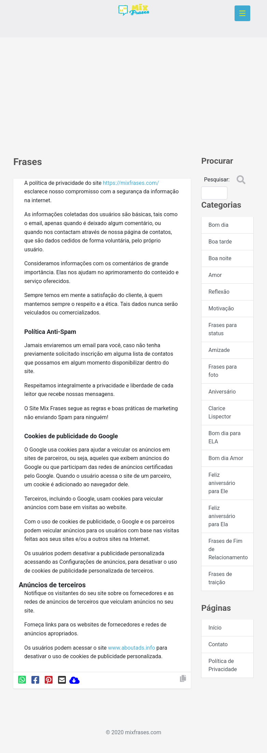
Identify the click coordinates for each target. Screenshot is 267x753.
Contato (218, 644)
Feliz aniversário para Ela (221, 516)
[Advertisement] (133, 93)
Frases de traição (220, 578)
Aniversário (222, 391)
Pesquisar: (216, 179)
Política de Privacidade (222, 665)
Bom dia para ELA (224, 437)
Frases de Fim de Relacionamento (228, 549)
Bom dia (218, 225)
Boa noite (219, 258)
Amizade (219, 350)
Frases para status (222, 329)
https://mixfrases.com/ (131, 183)
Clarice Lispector (219, 412)
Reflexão (218, 292)
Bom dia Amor (225, 458)
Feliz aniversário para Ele (221, 483)
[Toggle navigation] (242, 13)
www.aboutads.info (131, 648)
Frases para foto (222, 371)
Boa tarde (219, 241)
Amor (215, 275)
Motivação (221, 308)
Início (215, 627)
